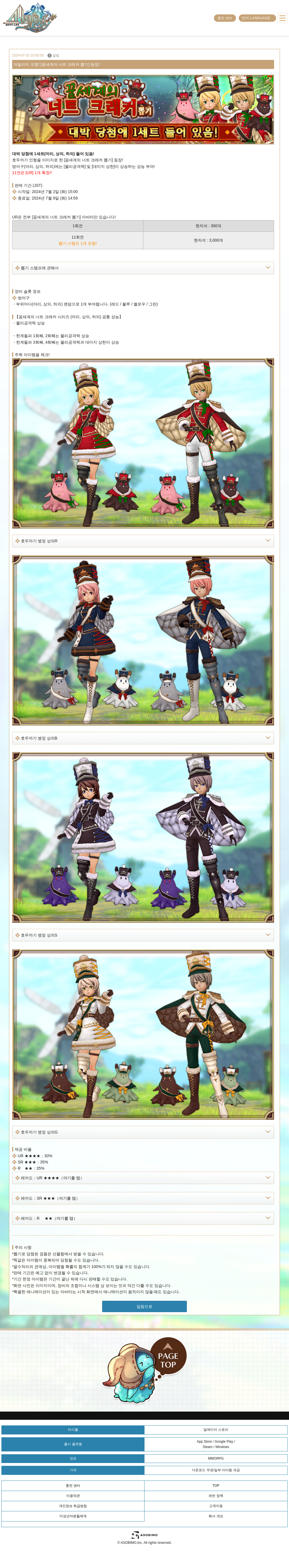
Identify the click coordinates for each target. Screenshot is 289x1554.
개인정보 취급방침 (73, 1506)
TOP (216, 1486)
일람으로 (144, 1306)
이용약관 (73, 1496)
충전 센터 (225, 18)
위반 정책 (216, 1496)
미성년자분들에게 (73, 1516)
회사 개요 (216, 1516)
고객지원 (216, 1506)
